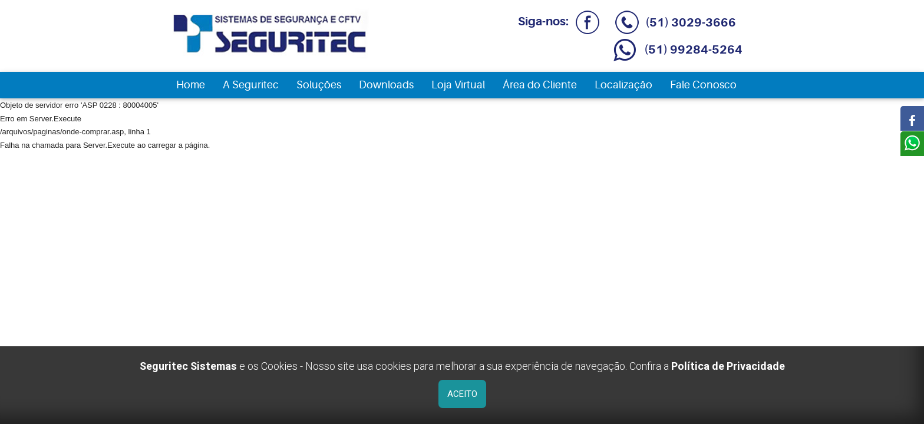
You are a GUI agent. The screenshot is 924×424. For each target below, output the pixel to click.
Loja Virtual (458, 85)
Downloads (386, 85)
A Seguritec (251, 85)
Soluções (318, 85)
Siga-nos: (556, 21)
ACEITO (462, 394)
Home (190, 85)
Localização (623, 85)
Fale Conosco (703, 85)
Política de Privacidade (728, 366)
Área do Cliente (540, 85)
